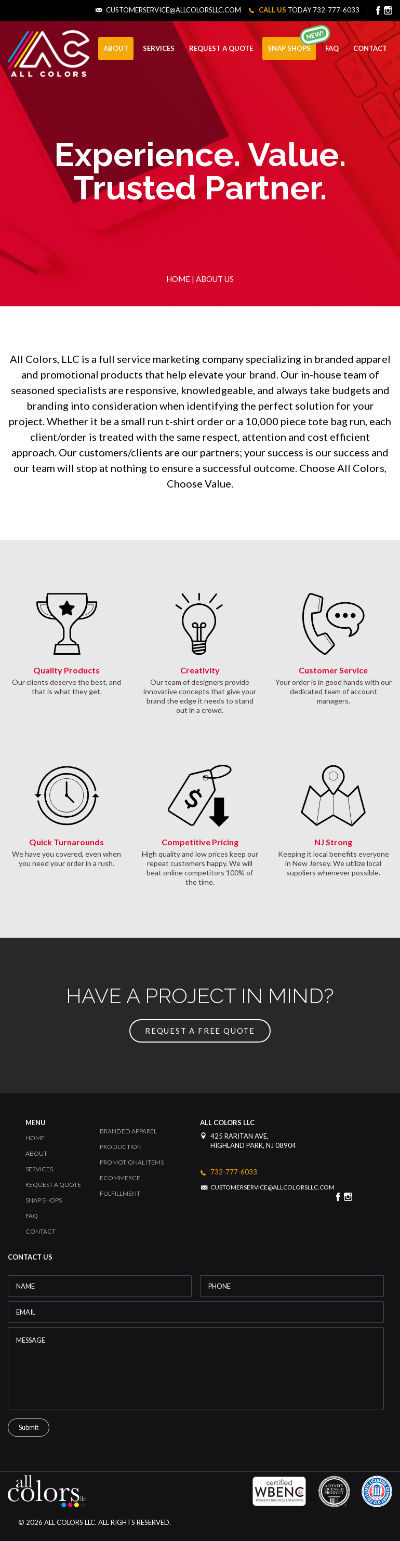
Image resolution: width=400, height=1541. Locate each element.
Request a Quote (53, 1184)
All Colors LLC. (70, 1522)
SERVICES (159, 48)
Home (178, 278)
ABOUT (115, 48)
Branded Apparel (128, 1131)
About (36, 1153)
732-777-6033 (336, 10)
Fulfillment (120, 1193)
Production (121, 1147)
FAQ (332, 48)
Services (39, 1169)
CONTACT (370, 48)
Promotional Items (132, 1162)
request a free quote (200, 1030)
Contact (40, 1231)
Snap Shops (289, 48)
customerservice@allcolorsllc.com (173, 10)
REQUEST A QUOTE (221, 48)
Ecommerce (120, 1178)
